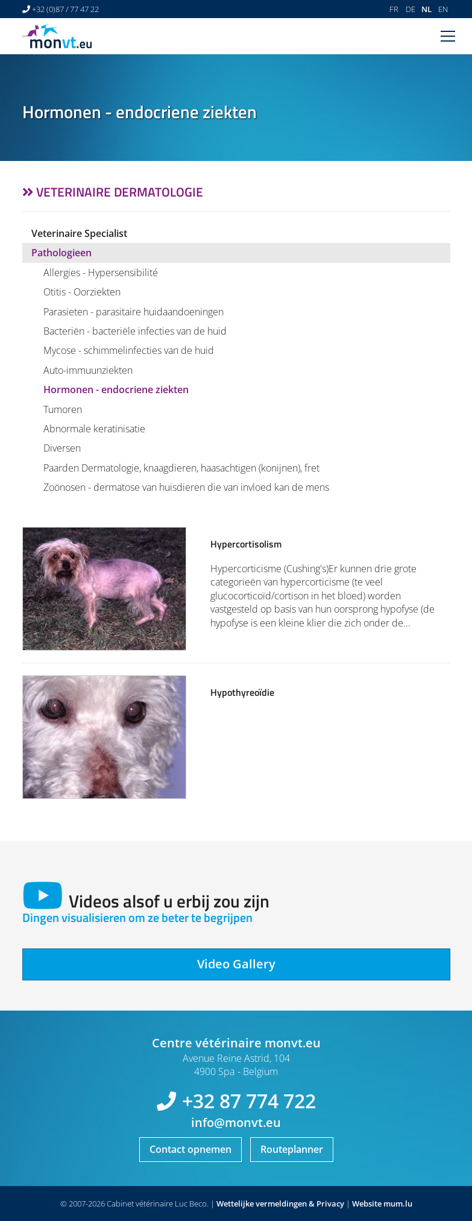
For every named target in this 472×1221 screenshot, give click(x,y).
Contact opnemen (190, 1149)
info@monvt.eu (236, 1122)
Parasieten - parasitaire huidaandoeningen (133, 311)
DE (410, 9)
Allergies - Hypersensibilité (100, 272)
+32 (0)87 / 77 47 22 (65, 9)
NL (426, 9)
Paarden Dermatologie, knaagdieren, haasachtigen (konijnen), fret (181, 468)
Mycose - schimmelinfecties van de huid (128, 350)
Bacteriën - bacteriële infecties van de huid (135, 331)
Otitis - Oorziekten (82, 291)
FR (393, 9)
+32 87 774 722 (249, 1101)
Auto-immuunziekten (88, 370)
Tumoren (62, 409)
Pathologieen (61, 252)
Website (367, 1203)
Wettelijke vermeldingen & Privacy (280, 1203)
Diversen (62, 448)
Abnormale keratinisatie (94, 428)
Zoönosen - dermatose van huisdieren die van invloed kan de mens (186, 487)
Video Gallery (236, 964)
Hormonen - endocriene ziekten (116, 389)
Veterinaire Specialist (79, 233)
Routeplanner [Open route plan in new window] (291, 1149)
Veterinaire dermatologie (119, 191)
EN (443, 9)
